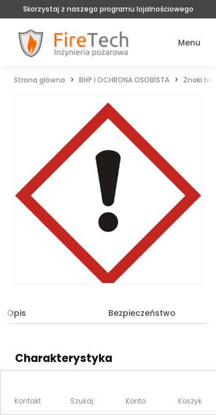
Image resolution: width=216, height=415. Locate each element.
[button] (181, 43)
